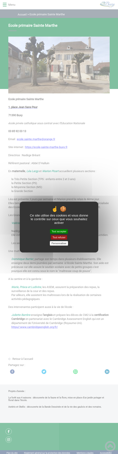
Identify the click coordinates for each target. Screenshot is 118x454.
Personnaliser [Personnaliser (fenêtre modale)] (59, 243)
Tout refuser (59, 237)
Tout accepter (59, 231)
